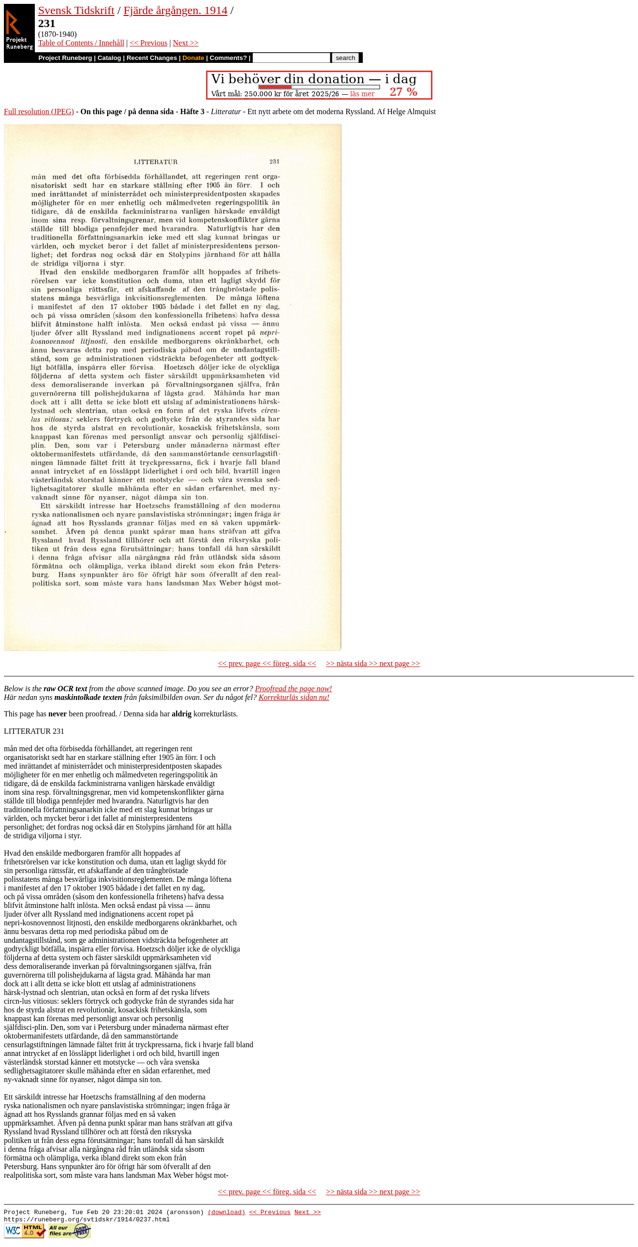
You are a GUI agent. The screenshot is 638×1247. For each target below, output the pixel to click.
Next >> (185, 43)
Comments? (228, 57)
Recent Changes (152, 57)
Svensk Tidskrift (76, 10)
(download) (226, 1213)
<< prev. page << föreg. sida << (267, 663)
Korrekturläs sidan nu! (294, 697)
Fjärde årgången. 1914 (175, 10)
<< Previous (148, 43)
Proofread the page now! (293, 688)
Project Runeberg (65, 57)
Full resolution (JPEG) (39, 111)
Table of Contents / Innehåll (81, 43)
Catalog (109, 57)
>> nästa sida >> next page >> (373, 663)
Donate (193, 57)
